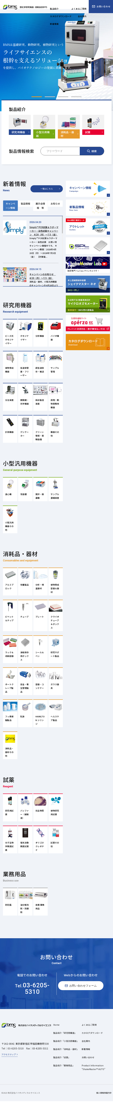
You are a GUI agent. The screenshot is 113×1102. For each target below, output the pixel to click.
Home (56, 1025)
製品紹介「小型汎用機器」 (66, 1041)
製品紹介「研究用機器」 (65, 1033)
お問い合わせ (88, 1058)
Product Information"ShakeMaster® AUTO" (93, 1068)
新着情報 (86, 1049)
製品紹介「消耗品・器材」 (66, 1049)
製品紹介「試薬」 (61, 1058)
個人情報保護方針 (104, 1093)
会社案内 (86, 1041)
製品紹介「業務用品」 (64, 1066)
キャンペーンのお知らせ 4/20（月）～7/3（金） (43, 279)
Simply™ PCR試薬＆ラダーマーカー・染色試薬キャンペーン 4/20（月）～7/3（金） (43, 232)
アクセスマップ (8, 1055)
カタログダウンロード (92, 1033)
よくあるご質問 (89, 1025)
